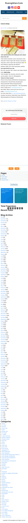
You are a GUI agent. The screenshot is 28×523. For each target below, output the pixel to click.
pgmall (3, 481)
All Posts (4, 179)
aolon (3, 430)
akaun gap (4, 428)
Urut (3, 508)
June (2, 240)
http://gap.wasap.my (17, 88)
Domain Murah (6, 439)
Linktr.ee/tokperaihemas (19, 94)
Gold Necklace (5, 460)
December (3, 219)
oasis (3, 475)
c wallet (4, 435)
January (3, 249)
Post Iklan (4, 177)
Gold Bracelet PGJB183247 (9, 458)
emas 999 (4, 447)
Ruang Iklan (5, 491)
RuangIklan (5, 494)
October (3, 223)
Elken (3, 442)
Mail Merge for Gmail (10, 101)
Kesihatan (4, 469)
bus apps (4, 433)
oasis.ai (4, 477)
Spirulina (4, 503)
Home (3, 12)
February (3, 247)
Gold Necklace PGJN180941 (9, 461)
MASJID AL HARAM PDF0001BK (10, 474)
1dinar (3, 424)
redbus (4, 489)
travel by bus (5, 506)
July (2, 238)
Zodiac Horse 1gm (6, 517)
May (2, 217)
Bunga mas (5, 432)
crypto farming (6, 436)
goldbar (4, 464)
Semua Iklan (5, 180)
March (2, 227)
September (3, 234)
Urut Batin (4, 513)
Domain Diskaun (6, 438)
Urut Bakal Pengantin (7, 511)
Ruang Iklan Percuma (7, 492)
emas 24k (4, 446)
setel (3, 497)
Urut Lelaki (5, 514)
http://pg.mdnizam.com (11, 92)
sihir (3, 499)
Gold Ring (4, 463)
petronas (4, 478)
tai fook (4, 505)
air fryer (4, 425)
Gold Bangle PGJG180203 (8, 456)
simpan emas (5, 502)
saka (3, 495)
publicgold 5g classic (7, 488)
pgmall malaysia (6, 483)
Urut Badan (5, 509)
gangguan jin (5, 450)
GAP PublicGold (6, 452)
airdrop (4, 427)
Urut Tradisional (6, 516)
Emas (3, 444)
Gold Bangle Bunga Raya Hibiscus (11, 455)
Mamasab (4, 472)
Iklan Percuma (5, 467)
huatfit (4, 466)
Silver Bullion (5, 500)
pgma (3, 480)
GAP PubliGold (5, 453)
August (2, 236)
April (2, 225)
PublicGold (5, 486)
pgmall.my (4, 485)
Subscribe (14, 119)
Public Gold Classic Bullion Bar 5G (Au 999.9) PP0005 (19, 191)
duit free (4, 441)
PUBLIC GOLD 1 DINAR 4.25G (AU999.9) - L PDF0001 (6, 191)
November (3, 221)
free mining (5, 449)
